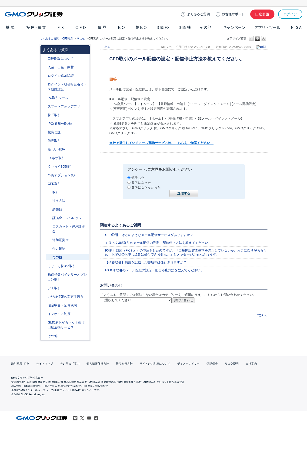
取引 (55, 192)
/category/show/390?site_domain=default (44, 313)
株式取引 (54, 115)
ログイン (290, 14)
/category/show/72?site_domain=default (44, 115)
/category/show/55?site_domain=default (44, 67)
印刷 (263, 47)
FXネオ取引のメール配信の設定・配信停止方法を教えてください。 (154, 270)
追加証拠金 (60, 240)
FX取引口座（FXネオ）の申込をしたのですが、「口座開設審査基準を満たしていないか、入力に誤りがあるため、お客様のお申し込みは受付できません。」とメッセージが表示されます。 (186, 252)
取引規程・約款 (20, 364)
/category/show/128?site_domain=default (44, 322)
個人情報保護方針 (98, 364)
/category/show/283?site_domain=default (49, 209)
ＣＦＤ (81, 27)
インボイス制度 (59, 314)
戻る (107, 47)
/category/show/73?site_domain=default (44, 123)
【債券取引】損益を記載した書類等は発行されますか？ (146, 262)
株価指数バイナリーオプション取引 (67, 277)
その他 (205, 27)
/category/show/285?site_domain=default (49, 200)
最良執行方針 (124, 364)
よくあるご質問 (49, 38)
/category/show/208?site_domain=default (44, 106)
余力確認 (58, 248)
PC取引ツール (58, 98)
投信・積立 (36, 27)
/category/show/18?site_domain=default (49, 192)
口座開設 (262, 14)
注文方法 (58, 201)
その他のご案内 (70, 364)
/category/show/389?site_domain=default (44, 140)
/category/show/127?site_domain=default (44, 305)
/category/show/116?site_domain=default (44, 132)
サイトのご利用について (155, 364)
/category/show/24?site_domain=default (44, 158)
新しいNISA (56, 149)
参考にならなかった (146, 187)
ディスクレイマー (188, 364)
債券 (102, 27)
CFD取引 (68, 38)
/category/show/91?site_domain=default (44, 58)
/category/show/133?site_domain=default (44, 274)
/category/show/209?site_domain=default (44, 288)
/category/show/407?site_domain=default (44, 266)
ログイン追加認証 (61, 76)
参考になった (141, 182)
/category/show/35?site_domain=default (44, 166)
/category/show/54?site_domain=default (44, 84)
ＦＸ (61, 27)
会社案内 (251, 364)
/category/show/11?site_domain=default (44, 183)
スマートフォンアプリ (64, 106)
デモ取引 (54, 288)
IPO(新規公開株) (60, 123)
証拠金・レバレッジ (67, 218)
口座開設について (61, 58)
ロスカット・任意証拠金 (68, 229)
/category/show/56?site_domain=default (44, 296)
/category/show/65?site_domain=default (44, 175)
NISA (296, 27)
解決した (137, 178)
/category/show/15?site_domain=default (49, 226)
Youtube (89, 418)
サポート (233, 14)
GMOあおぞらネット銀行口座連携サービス (66, 325)
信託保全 (212, 364)
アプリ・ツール (267, 27)
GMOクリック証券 (34, 14)
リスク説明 (232, 364)
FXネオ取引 (56, 158)
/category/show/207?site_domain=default (44, 97)
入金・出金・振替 (61, 67)
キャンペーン (234, 27)
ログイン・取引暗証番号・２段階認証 (67, 86)
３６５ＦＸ (163, 27)
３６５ (185, 27)
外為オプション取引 (62, 175)
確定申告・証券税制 (62, 305)
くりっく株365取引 (62, 266)
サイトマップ (44, 364)
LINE (75, 418)
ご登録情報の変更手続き (65, 296)
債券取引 (54, 141)
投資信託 (54, 132)
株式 (11, 27)
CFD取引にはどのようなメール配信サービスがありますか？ (149, 235)
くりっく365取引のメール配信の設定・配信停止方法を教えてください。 (158, 243)
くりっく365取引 (60, 166)
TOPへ (262, 315)
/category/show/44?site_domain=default (44, 336)
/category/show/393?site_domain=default (44, 149)
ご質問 (198, 14)
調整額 (57, 209)
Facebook (96, 418)
